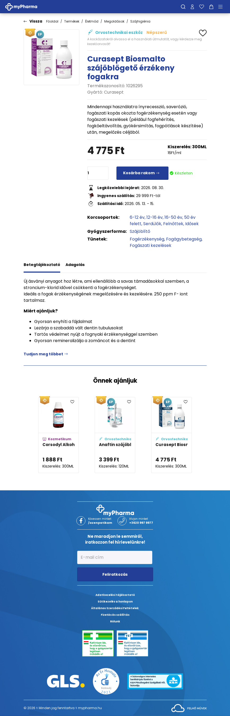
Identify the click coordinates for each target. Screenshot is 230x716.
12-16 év (154, 217)
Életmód (91, 21)
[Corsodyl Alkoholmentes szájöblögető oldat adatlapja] (58, 435)
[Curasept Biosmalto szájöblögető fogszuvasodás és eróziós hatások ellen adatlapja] (171, 435)
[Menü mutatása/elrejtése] (222, 7)
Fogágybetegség (184, 239)
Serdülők (152, 224)
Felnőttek (173, 224)
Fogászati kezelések (150, 245)
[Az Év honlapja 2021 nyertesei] (106, 681)
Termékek (71, 21)
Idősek (192, 224)
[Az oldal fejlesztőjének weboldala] (189, 707)
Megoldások (114, 21)
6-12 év (137, 217)
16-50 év (173, 217)
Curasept (114, 92)
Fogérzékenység (147, 239)
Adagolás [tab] (75, 264)
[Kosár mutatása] (211, 6)
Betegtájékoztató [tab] (42, 264)
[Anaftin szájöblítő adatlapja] (115, 435)
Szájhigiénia (140, 21)
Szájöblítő (140, 231)
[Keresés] (183, 6)
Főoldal (52, 21)
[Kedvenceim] (201, 6)
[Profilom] (192, 6)
